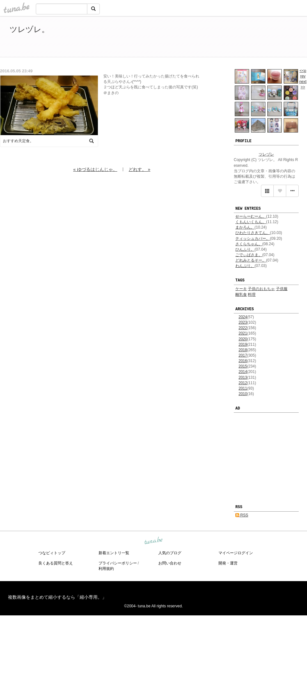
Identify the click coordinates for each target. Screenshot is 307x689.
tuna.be (153, 541)
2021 (243, 333)
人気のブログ (169, 553)
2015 (243, 366)
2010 (243, 394)
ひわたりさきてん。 (252, 233)
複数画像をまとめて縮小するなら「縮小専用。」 (57, 597)
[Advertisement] (224, 38)
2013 (243, 377)
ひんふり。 (245, 249)
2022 (243, 328)
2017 (243, 355)
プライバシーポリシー (117, 563)
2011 (243, 388)
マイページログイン (235, 553)
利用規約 (106, 568)
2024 (243, 317)
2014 (243, 371)
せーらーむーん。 (250, 216)
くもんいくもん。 (250, 222)
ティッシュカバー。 (252, 238)
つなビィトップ (51, 553)
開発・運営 (228, 563)
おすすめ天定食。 (18, 141)
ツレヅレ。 (29, 29)
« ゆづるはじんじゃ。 (95, 169)
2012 (243, 383)
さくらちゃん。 (248, 244)
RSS (241, 515)
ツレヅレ (266, 154)
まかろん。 (245, 227)
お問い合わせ (169, 563)
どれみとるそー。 (250, 260)
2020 (243, 339)
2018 (243, 350)
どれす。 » (139, 169)
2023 (243, 322)
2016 (243, 361)
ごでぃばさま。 (248, 255)
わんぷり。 (245, 265)
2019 (243, 344)
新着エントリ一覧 (113, 553)
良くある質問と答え (55, 563)
